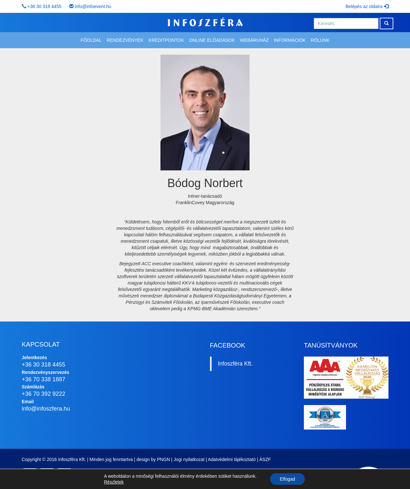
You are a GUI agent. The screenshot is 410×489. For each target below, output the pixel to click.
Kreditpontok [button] (166, 40)
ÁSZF (265, 459)
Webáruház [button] (254, 40)
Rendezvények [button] (125, 40)
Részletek (113, 481)
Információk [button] (290, 40)
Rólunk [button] (320, 40)
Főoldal (90, 40)
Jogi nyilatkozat (189, 459)
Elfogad (287, 479)
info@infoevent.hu (93, 6)
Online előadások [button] (212, 40)
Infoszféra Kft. (235, 363)
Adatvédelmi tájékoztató (232, 459)
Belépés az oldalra (366, 6)
